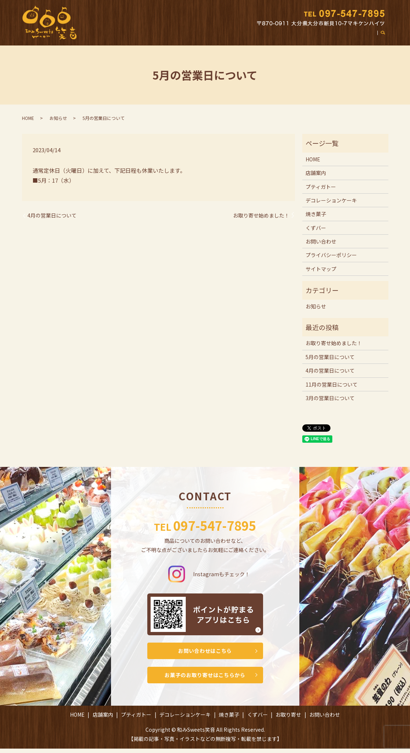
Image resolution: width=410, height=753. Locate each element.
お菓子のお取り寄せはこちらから (205, 678)
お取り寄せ (323, 37)
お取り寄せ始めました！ (261, 215)
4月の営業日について (52, 215)
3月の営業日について (330, 398)
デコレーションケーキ (221, 37)
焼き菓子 (265, 37)
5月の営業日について (330, 357)
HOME (116, 37)
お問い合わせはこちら (205, 651)
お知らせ (58, 118)
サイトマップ (321, 269)
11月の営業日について (332, 384)
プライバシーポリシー (331, 255)
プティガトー (174, 37)
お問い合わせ (358, 37)
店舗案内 (141, 37)
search (386, 38)
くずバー (292, 37)
